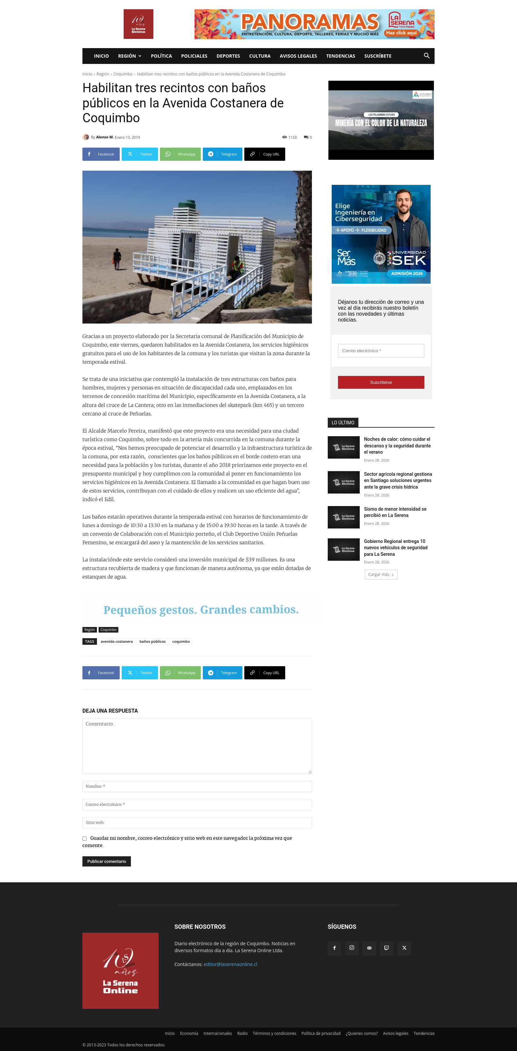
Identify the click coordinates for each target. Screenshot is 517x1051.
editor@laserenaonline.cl (230, 964)
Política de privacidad (321, 1033)
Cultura (260, 56)
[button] (427, 56)
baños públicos (152, 641)
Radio (242, 1033)
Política (161, 56)
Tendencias (340, 56)
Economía (189, 1033)
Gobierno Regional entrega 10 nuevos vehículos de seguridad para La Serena (396, 548)
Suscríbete (377, 56)
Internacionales (217, 1033)
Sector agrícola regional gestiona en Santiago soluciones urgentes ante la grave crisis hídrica (398, 480)
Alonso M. (105, 136)
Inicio (101, 56)
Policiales (194, 56)
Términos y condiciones (274, 1033)
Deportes (228, 56)
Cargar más (381, 574)
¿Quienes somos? (362, 1033)
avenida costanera (117, 641)
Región (129, 56)
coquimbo (181, 641)
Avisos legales (298, 56)
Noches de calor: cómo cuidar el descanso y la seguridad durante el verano (397, 446)
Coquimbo (123, 74)
